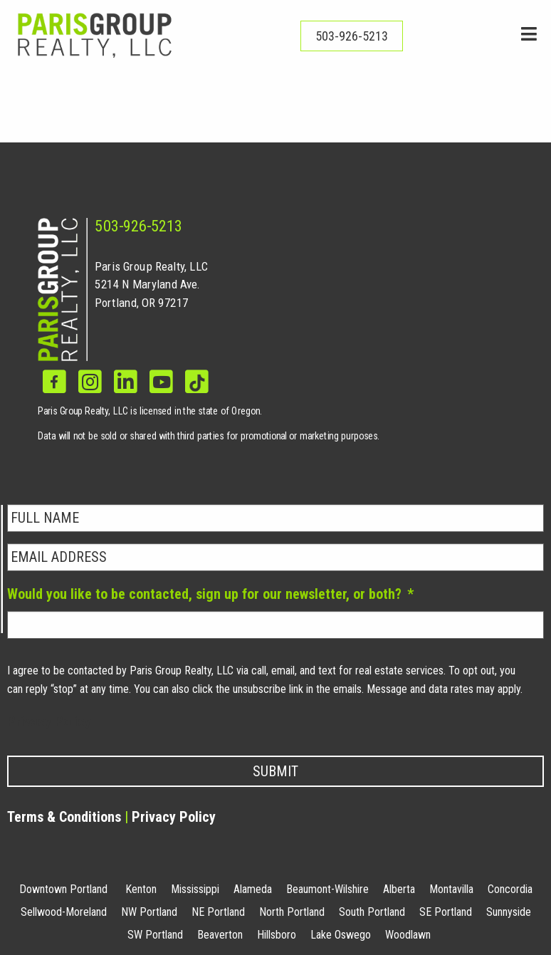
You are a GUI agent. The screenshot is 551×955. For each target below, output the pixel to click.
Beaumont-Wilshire (327, 889)
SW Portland (155, 934)
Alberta (399, 889)
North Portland (292, 912)
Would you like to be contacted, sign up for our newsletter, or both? (210, 593)
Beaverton (220, 934)
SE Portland (445, 912)
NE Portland (218, 912)
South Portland (372, 912)
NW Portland (149, 912)
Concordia (510, 889)
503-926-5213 (138, 226)
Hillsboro (276, 934)
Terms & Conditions (64, 816)
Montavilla (451, 889)
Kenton (141, 889)
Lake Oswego (340, 934)
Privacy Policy (49, 721)
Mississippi (195, 889)
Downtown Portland (63, 889)
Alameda (252, 889)
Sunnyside (508, 912)
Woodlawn (408, 934)
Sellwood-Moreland (64, 912)
